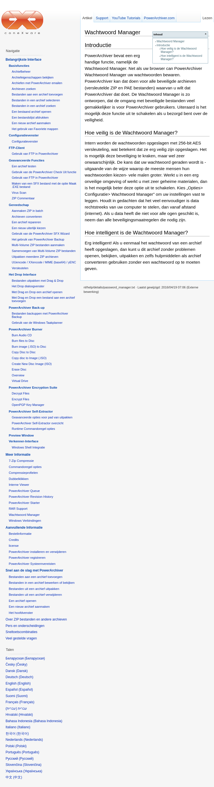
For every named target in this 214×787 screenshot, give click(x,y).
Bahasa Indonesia (47, 721)
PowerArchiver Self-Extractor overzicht (37, 423)
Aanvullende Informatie (24, 527)
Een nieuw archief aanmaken (31, 123)
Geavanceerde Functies (26, 160)
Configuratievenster (24, 135)
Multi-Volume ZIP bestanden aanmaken (38, 245)
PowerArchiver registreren (27, 557)
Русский (26, 759)
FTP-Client (17, 147)
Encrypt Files (20, 399)
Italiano (23, 727)
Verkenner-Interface (23, 441)
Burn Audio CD (22, 335)
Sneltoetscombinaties (21, 632)
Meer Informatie (18, 455)
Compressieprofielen (23, 472)
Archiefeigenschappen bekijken (33, 77)
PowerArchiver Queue (24, 490)
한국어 (23, 733)
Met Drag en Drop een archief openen (37, 292)
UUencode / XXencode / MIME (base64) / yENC (44, 262)
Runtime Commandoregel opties (33, 428)
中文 (17, 777)
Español (26, 690)
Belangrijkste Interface (24, 60)
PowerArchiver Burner (25, 329)
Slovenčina (32, 765)
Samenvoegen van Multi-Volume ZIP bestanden (44, 250)
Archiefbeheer (21, 71)
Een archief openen (22, 600)
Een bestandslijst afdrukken (30, 117)
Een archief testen (24, 166)
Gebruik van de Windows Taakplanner (37, 322)
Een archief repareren (26, 222)
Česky (21, 664)
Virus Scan (19, 192)
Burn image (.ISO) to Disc (29, 346)
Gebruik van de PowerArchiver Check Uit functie (44, 172)
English (24, 683)
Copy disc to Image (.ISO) (29, 358)
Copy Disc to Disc (23, 352)
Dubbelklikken (18, 478)
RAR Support (18, 508)
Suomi (21, 696)
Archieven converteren (27, 216)
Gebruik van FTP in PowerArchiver (35, 153)
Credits (14, 539)
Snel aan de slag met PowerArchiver (34, 570)
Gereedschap (19, 205)
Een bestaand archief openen (31, 111)
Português (30, 752)
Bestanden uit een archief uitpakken (34, 588)
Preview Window (21, 435)
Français (26, 702)
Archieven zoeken (24, 88)
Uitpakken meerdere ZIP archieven (35, 256)
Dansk (21, 671)
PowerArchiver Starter (24, 502)
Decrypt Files (20, 393)
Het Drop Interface (22, 274)
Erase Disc (19, 369)
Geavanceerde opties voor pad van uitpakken (42, 417)
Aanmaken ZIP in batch (27, 210)
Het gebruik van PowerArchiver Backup (38, 239)
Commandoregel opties (25, 467)
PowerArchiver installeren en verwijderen (37, 551)
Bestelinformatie (20, 533)
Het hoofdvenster (21, 612)
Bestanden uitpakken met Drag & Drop (37, 280)
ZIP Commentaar (23, 198)
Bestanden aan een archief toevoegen (37, 94)
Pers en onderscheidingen (25, 626)
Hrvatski (26, 715)
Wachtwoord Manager (170, 41)
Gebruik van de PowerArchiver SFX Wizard (41, 233)
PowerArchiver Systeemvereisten (32, 563)
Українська (32, 771)
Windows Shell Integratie (28, 447)
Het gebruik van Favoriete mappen (35, 129)
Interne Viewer (19, 484)
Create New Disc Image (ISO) (32, 364)
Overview (18, 375)
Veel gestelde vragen (21, 638)
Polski (20, 746)
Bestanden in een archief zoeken (34, 105)
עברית (11, 708)
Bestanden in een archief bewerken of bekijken (41, 582)
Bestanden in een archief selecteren (36, 100)
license (13, 545)
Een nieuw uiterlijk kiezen (29, 228)
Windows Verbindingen (25, 520)
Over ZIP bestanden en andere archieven (36, 619)
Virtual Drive (20, 381)
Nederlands (33, 740)
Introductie (163, 45)
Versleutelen (20, 268)
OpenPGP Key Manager (28, 404)
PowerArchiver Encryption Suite (33, 387)
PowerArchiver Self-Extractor (31, 411)
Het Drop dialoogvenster (28, 286)
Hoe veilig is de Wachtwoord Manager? (131, 133)
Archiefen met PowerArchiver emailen (37, 83)
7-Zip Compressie (21, 460)
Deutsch (26, 677)
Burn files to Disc (23, 340)
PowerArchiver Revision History (31, 496)
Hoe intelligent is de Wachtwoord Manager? (136, 233)
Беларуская (35, 658)
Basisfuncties (19, 65)
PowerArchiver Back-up (27, 307)
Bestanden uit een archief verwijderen (35, 594)
